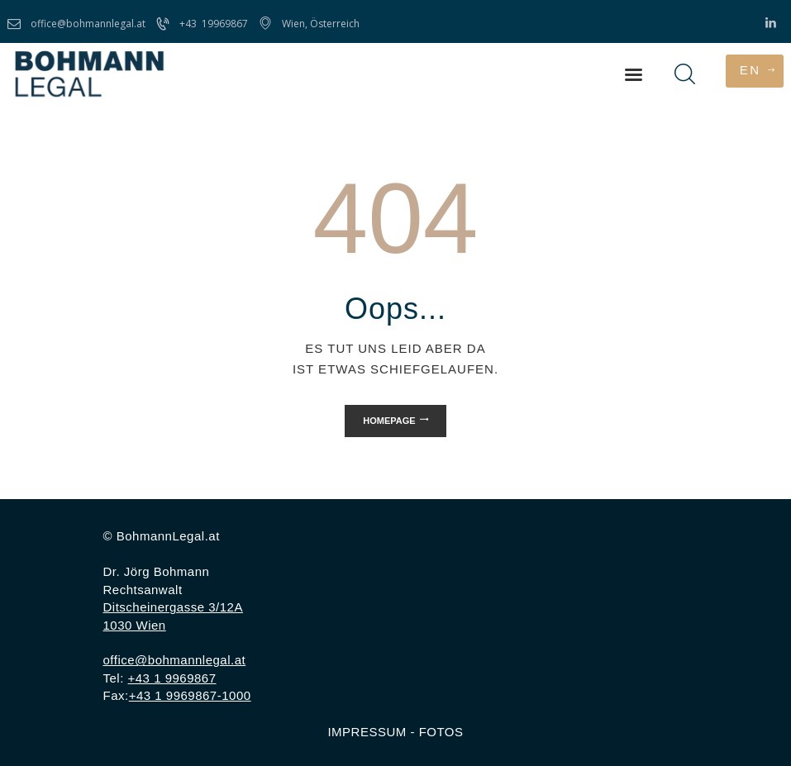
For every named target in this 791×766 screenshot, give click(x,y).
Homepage (389, 421)
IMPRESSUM (366, 732)
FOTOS (441, 732)
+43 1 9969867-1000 (190, 695)
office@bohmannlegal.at (174, 660)
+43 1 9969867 (172, 678)
